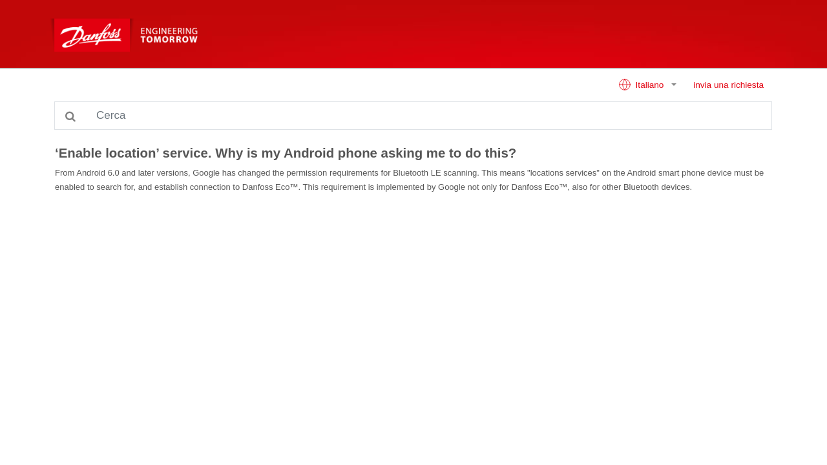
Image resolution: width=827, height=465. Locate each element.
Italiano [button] (642, 84)
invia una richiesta (728, 85)
